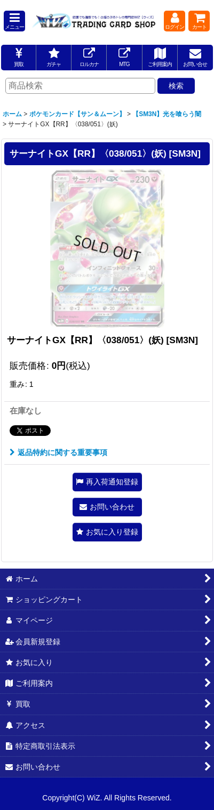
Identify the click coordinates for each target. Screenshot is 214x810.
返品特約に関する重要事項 (58, 452)
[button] (14, 21)
